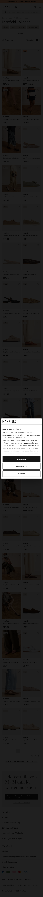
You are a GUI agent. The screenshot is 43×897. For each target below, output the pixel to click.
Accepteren (21, 459)
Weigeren (21, 473)
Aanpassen (21, 466)
